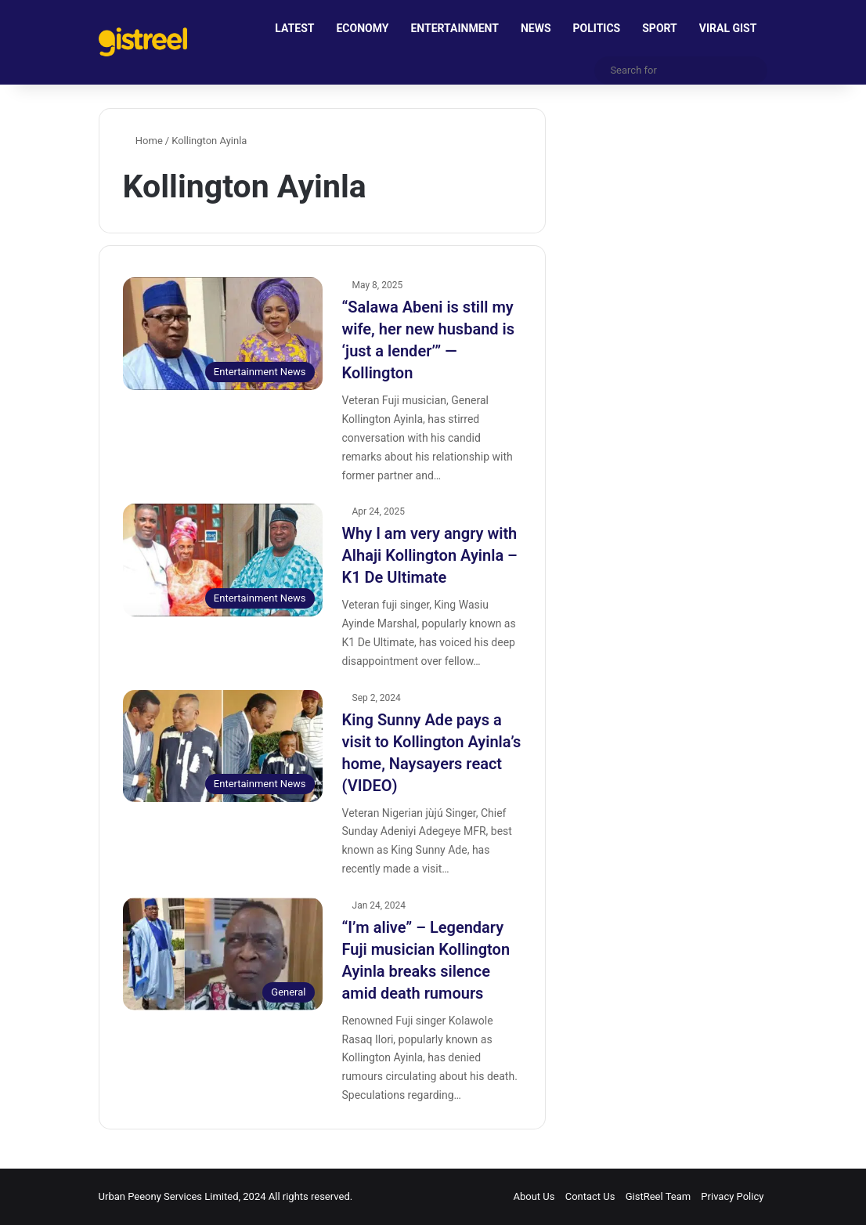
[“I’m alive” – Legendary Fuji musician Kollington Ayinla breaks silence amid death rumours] (223, 954)
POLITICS (597, 28)
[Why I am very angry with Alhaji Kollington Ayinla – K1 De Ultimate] (223, 560)
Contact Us (590, 1196)
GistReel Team (658, 1196)
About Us (533, 1196)
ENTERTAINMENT (454, 28)
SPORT (659, 28)
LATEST (294, 28)
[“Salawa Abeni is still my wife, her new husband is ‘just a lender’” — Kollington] (223, 333)
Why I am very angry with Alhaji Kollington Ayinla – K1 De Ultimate (430, 555)
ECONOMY (362, 28)
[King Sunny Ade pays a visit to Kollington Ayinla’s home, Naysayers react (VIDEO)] (223, 746)
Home (143, 140)
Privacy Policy (732, 1196)
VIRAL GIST (728, 28)
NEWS (536, 28)
